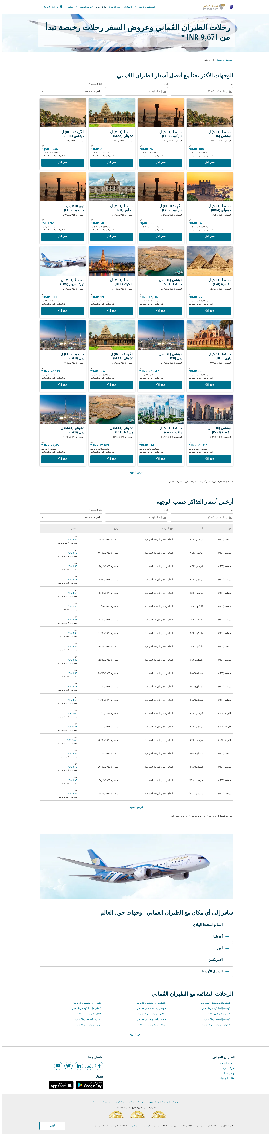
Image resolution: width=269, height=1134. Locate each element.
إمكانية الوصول (225, 1078)
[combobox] (197, 91)
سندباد (68, 7)
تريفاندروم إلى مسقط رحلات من (148, 1025)
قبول (50, 1125)
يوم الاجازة (112, 7)
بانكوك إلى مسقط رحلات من (214, 1025)
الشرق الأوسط (214, 972)
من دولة (94, 1102)
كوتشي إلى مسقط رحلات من (214, 1003)
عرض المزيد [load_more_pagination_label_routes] (135, 1034)
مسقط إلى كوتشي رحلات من (149, 1019)
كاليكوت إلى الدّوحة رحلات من (85, 1008)
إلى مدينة (164, 1102)
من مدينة (104, 1102)
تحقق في (125, 7)
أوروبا (221, 948)
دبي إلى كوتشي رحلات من (86, 1019)
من (229, 84)
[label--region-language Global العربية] (49, 7)
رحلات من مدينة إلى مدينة (146, 1102)
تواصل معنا (227, 1073)
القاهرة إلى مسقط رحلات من (85, 1014)
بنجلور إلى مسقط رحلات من (150, 1014)
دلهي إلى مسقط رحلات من (86, 1025)
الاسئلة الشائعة (225, 1063)
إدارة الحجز (99, 7)
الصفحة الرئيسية (223, 60)
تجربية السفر (81, 7)
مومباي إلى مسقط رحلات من (149, 1008)
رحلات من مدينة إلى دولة (122, 1102)
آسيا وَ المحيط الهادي (210, 925)
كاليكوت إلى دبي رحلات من (215, 1014)
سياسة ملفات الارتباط (136, 1126)
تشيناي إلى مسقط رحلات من (85, 1003)
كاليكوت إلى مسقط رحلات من (149, 1003)
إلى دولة (174, 1102)
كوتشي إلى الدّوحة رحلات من (214, 1008)
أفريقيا (220, 937)
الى (164, 84)
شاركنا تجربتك (226, 1068)
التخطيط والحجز (142, 7)
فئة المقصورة (93, 84)
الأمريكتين (218, 960)
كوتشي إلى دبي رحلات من (215, 1019)
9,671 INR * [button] (197, 37)
